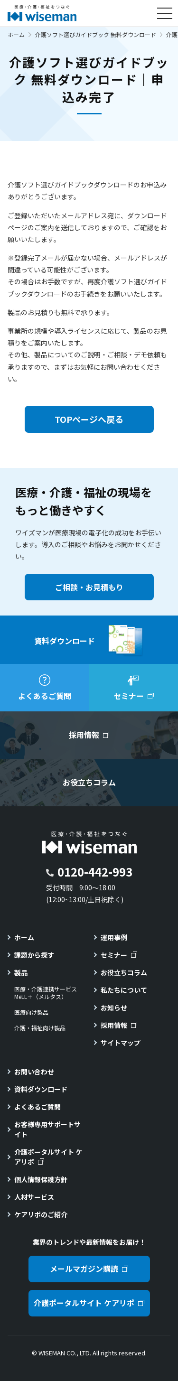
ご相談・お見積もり (89, 587)
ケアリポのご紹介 (40, 1214)
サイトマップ (121, 1042)
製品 (21, 972)
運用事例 (114, 937)
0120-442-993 (94, 871)
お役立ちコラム (124, 972)
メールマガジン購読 (84, 1268)
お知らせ (114, 1007)
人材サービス (34, 1197)
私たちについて (124, 990)
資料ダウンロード (40, 1089)
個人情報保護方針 (40, 1179)
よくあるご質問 (37, 1106)
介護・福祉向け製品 (40, 1028)
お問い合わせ (34, 1071)
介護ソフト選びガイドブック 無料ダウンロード (95, 34)
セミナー (114, 955)
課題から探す (34, 955)
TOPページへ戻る (89, 419)
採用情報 (114, 1025)
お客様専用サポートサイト (47, 1129)
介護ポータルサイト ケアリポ (48, 1156)
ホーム (16, 34)
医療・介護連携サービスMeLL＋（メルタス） (45, 993)
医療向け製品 (31, 1012)
